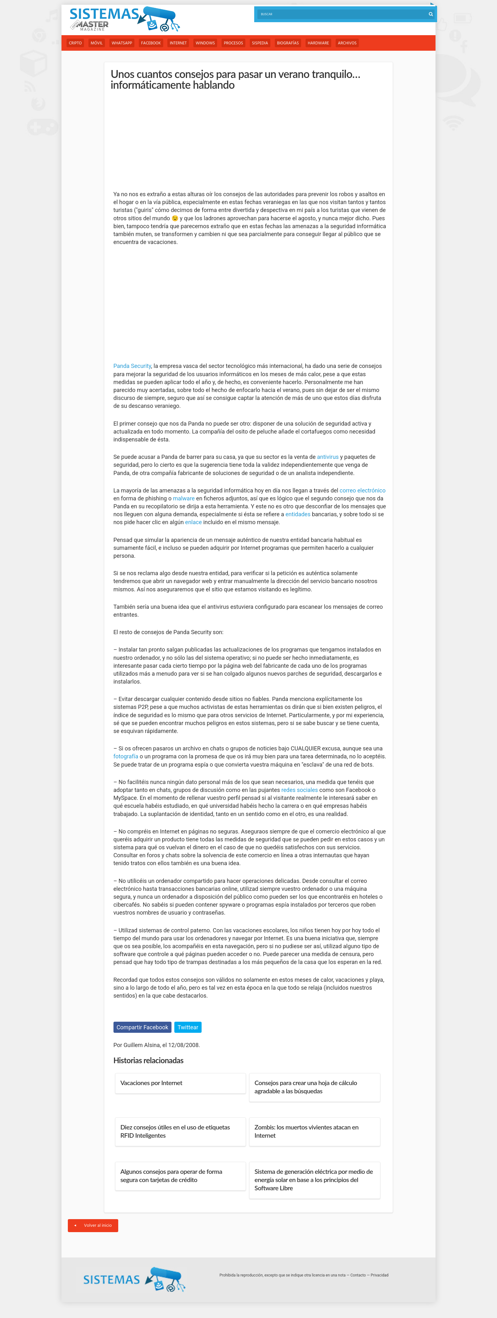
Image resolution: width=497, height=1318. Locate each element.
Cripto (75, 43)
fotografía (126, 756)
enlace (193, 522)
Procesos (238, 43)
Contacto (358, 1275)
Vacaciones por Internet (151, 1082)
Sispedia (266, 43)
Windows (210, 43)
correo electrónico (363, 490)
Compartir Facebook (142, 1027)
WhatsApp (123, 43)
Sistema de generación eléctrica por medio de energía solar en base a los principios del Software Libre (314, 1179)
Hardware (326, 43)
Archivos (356, 43)
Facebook (154, 43)
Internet (181, 43)
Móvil (98, 43)
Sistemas (124, 19)
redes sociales (299, 790)
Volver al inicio (93, 1225)
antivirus (328, 457)
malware (184, 498)
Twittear (188, 1027)
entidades (298, 514)
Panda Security (132, 366)
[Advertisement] (161, 140)
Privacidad (380, 1275)
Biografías (295, 43)
